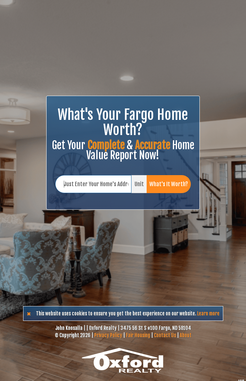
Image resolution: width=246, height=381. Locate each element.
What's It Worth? (168, 184)
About (185, 335)
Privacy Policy (108, 335)
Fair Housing (138, 335)
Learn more (208, 313)
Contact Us (165, 335)
